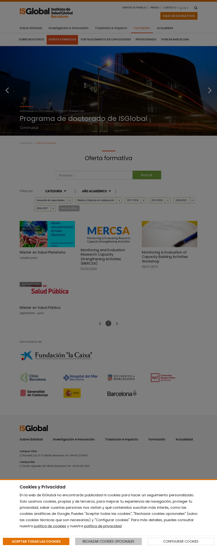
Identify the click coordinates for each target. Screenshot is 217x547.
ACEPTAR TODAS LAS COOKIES (36, 541)
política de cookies (50, 526)
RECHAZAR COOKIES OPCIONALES (108, 541)
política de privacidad (103, 526)
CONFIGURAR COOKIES (180, 541)
